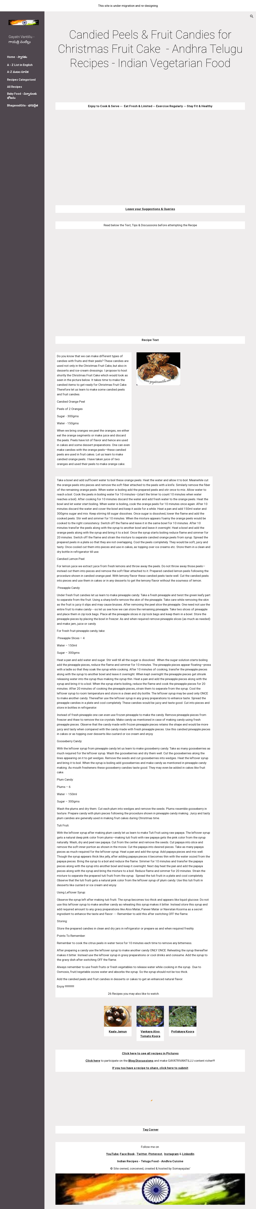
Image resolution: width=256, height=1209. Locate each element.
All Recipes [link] (14, 86)
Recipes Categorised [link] (21, 79)
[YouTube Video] (142, 157)
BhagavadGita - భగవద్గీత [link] (22, 105)
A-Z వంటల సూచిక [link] (17, 72)
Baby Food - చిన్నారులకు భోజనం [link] (22, 96)
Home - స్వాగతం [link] (17, 57)
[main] (150, 49)
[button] (251, 16)
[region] (128, 5)
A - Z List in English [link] (20, 65)
